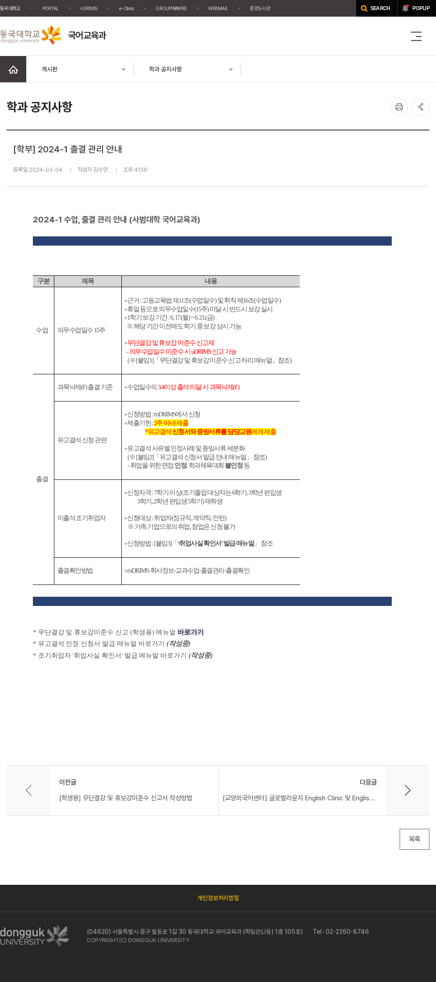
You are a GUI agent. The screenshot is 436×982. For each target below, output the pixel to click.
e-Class (126, 8)
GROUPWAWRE (171, 8)
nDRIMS (88, 8)
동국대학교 (10, 8)
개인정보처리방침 (218, 897)
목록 (414, 839)
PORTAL (51, 8)
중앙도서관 (260, 8)
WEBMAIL (218, 8)
